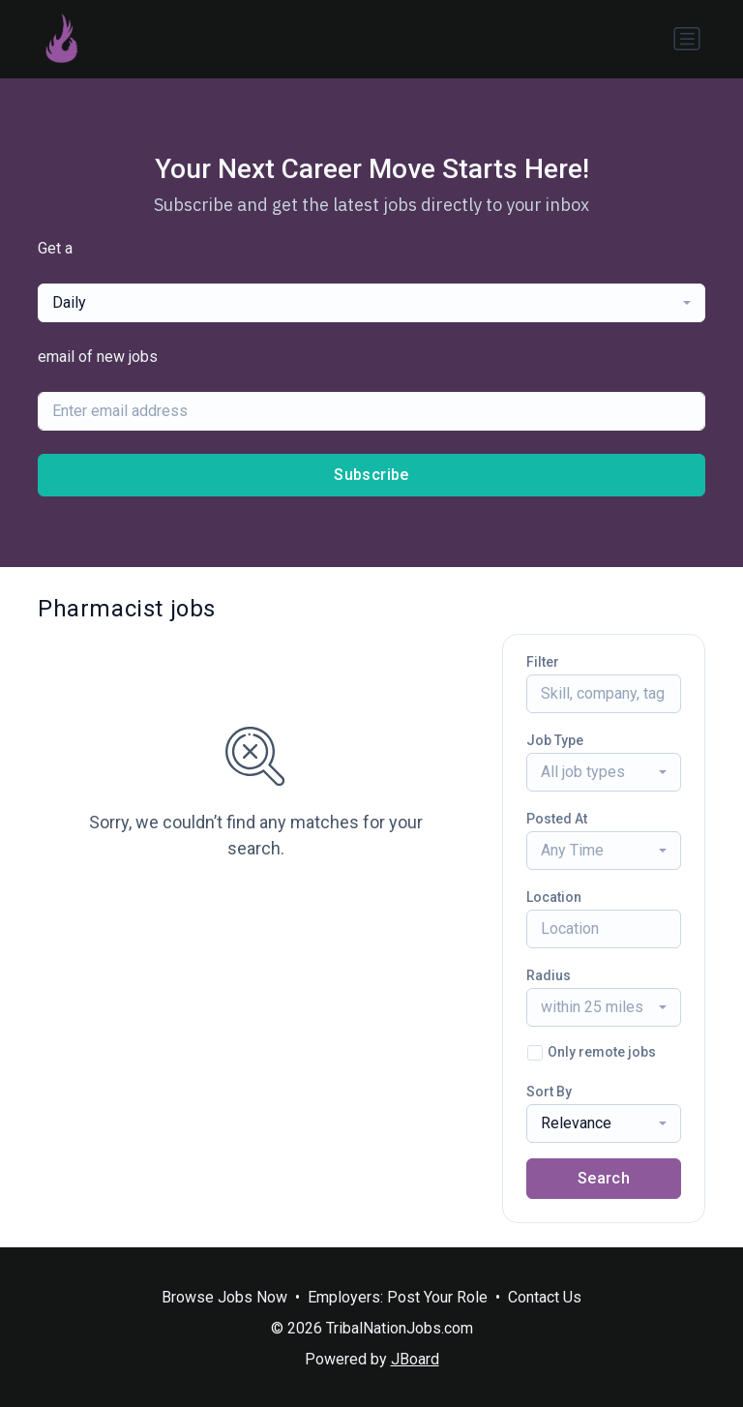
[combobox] (371, 303)
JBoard (415, 1359)
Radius (548, 975)
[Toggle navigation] (687, 38)
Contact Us (544, 1297)
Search (604, 1178)
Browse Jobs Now (224, 1297)
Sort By (549, 1091)
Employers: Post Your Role (398, 1297)
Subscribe (371, 474)
